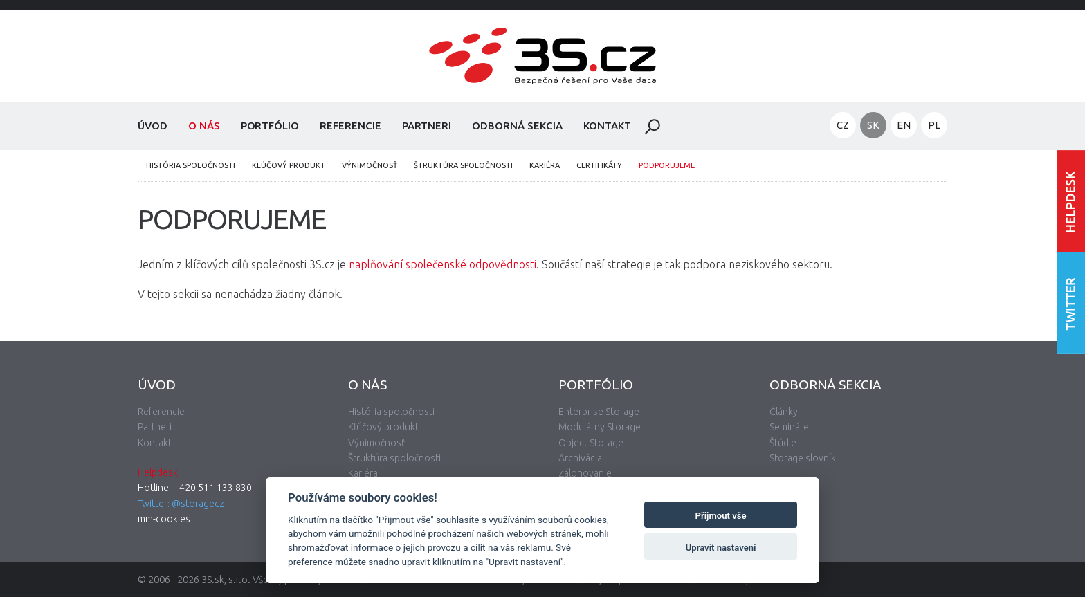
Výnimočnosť (369, 165)
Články (783, 411)
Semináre (789, 426)
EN (904, 125)
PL (934, 125)
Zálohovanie (585, 473)
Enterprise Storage (598, 411)
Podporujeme (667, 165)
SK (873, 125)
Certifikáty (599, 165)
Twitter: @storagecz (181, 503)
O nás (204, 125)
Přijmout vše (721, 516)
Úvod (152, 125)
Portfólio (270, 125)
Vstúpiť (1071, 201)
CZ (843, 125)
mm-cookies (164, 518)
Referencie (350, 125)
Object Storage (590, 442)
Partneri (427, 125)
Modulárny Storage (599, 426)
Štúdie (782, 442)
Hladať (652, 126)
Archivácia (580, 457)
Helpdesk (158, 472)
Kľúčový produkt (288, 165)
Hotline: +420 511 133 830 (195, 487)
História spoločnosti (190, 165)
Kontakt (607, 125)
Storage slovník (802, 457)
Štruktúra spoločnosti (463, 165)
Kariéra (544, 165)
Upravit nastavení (721, 547)
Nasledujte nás (1071, 302)
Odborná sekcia (517, 125)
